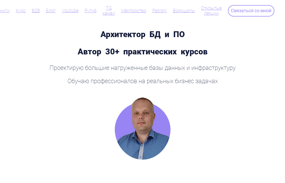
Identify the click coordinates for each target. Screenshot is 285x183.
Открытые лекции (211, 11)
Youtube (70, 10)
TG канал (109, 11)
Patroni (159, 10)
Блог (51, 10)
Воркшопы (184, 10)
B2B (36, 10)
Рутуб (90, 10)
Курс (21, 10)
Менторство (133, 10)
